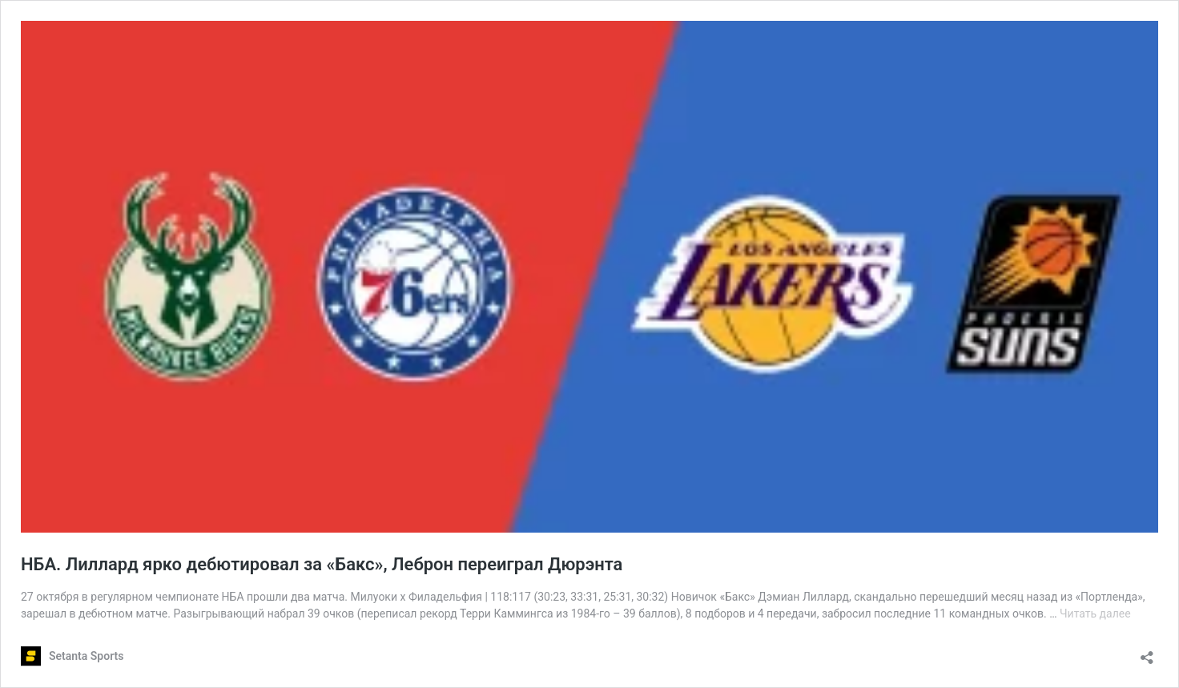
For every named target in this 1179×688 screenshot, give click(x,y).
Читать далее (1095, 613)
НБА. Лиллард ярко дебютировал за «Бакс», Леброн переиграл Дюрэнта (321, 564)
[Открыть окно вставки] (1147, 652)
